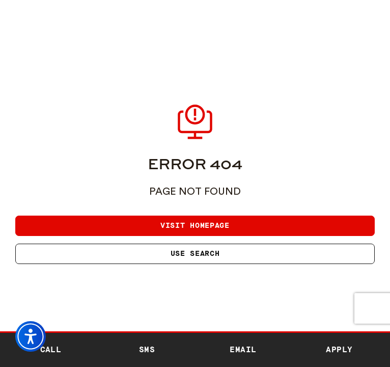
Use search (195, 253)
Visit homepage (195, 225)
